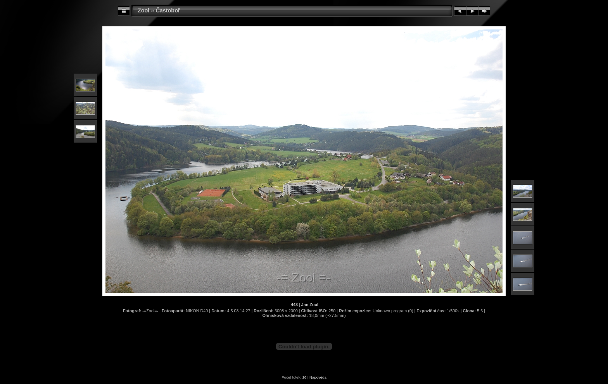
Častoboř (167, 10)
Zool (143, 10)
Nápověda (317, 377)
